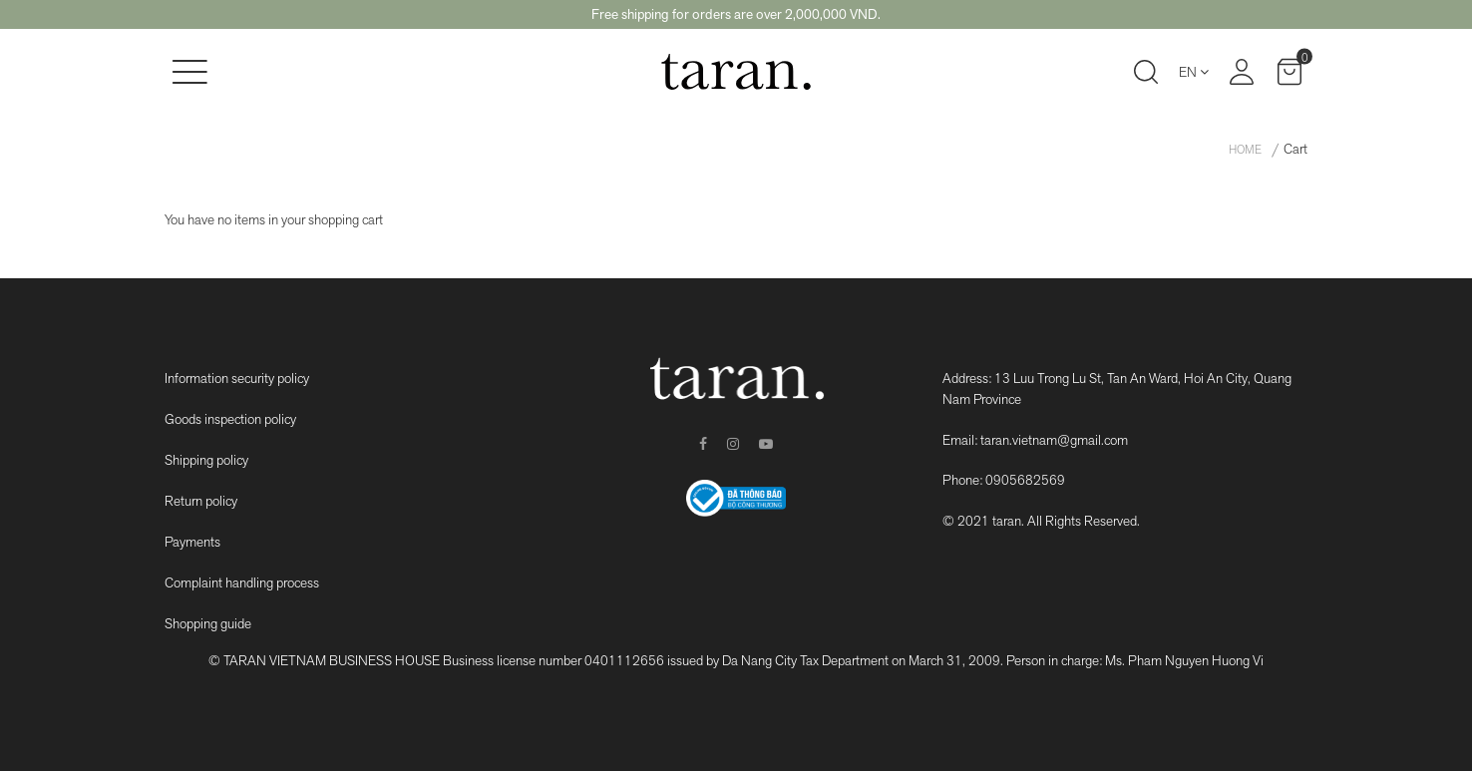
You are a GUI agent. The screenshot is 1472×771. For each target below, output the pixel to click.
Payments (192, 542)
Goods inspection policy (230, 419)
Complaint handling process (242, 582)
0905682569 (1025, 480)
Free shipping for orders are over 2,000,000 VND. (736, 14)
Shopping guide (208, 623)
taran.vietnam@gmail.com (1054, 440)
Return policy (201, 501)
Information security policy (237, 378)
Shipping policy (206, 460)
